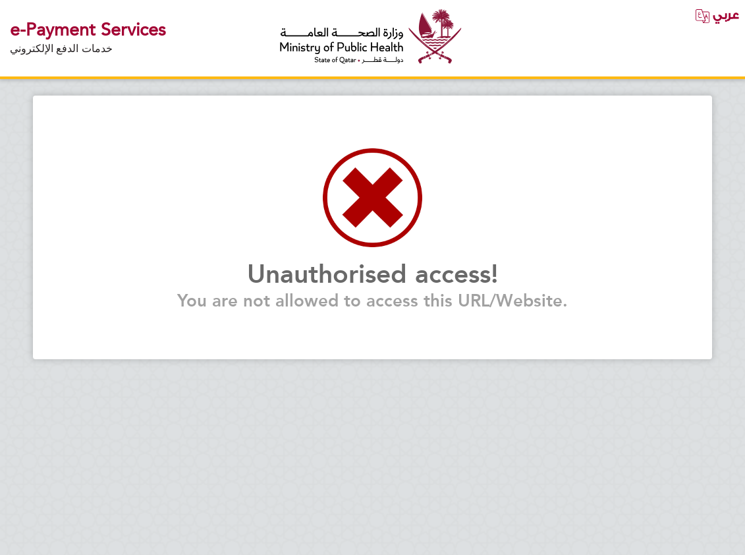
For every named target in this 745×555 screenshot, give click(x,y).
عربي (717, 15)
